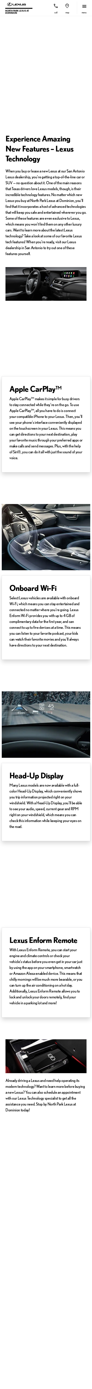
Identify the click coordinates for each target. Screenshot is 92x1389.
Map (67, 12)
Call (55, 12)
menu (84, 12)
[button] (55, 8)
